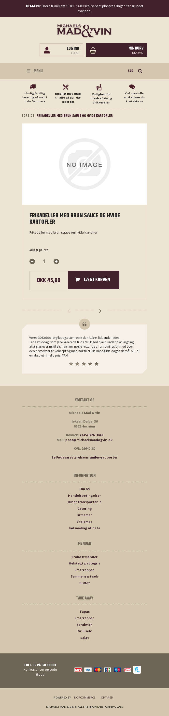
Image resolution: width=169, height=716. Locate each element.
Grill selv (85, 631)
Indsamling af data (84, 528)
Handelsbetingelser (84, 495)
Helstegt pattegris (84, 563)
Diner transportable (84, 502)
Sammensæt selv (85, 576)
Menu (35, 71)
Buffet (84, 583)
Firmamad (84, 515)
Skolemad (84, 521)
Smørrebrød (84, 570)
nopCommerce (84, 697)
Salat (84, 637)
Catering (84, 508)
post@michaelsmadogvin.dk (89, 440)
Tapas (85, 611)
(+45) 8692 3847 (91, 435)
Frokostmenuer (85, 557)
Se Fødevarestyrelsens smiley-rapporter (85, 457)
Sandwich (85, 624)
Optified (107, 697)
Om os (84, 489)
